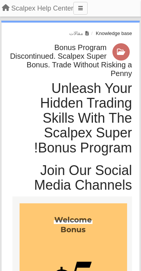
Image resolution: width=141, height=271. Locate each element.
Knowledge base (114, 33)
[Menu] (80, 8)
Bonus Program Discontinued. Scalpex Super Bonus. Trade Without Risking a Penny (71, 60)
